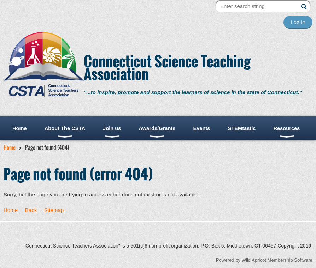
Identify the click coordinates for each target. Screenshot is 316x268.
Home (10, 147)
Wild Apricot (254, 260)
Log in (298, 21)
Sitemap (54, 210)
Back (31, 210)
